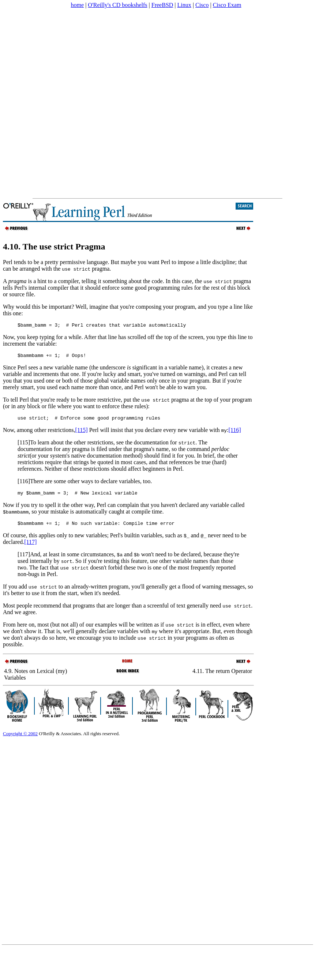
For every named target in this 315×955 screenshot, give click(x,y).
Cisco (202, 5)
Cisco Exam (227, 5)
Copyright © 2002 (20, 739)
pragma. (101, 269)
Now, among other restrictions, (39, 433)
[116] (235, 433)
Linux (184, 5)
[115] (81, 433)
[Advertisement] (89, 103)
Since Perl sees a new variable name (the (51, 369)
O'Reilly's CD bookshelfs (117, 5)
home (77, 5)
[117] (30, 547)
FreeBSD (162, 5)
